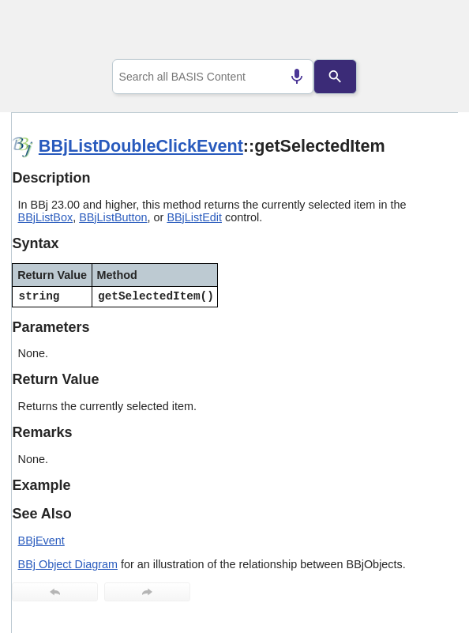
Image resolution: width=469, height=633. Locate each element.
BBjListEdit (194, 217)
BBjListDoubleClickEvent (141, 146)
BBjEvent (41, 540)
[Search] (336, 76)
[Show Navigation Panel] (426, 32)
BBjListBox (45, 217)
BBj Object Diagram (68, 564)
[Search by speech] (296, 76)
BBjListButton (113, 217)
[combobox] (213, 76)
